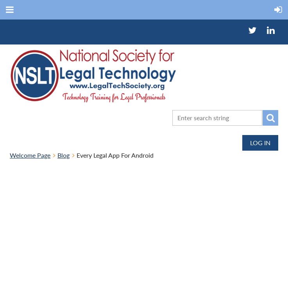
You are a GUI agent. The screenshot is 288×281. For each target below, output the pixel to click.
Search (270, 118)
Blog (63, 155)
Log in (260, 142)
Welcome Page (30, 155)
